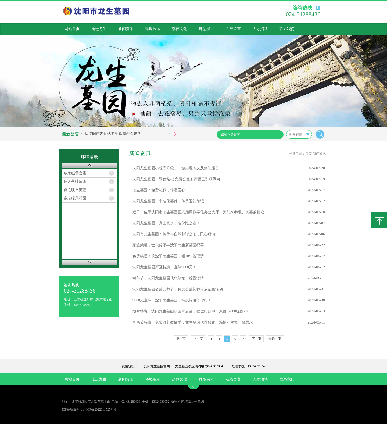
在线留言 (233, 29)
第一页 (181, 339)
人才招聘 (260, 29)
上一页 (198, 339)
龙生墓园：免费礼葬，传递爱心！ (160, 190)
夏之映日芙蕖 (75, 190)
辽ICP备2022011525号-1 (99, 409)
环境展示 (152, 29)
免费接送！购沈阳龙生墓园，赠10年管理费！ (170, 256)
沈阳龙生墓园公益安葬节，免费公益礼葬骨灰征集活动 (177, 289)
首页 (308, 154)
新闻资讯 (125, 29)
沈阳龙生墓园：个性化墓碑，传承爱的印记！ (170, 201)
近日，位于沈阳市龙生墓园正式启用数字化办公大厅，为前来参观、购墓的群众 (198, 212)
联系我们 (287, 29)
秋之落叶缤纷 (75, 181)
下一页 (256, 339)
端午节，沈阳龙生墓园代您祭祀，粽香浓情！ (170, 278)
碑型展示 (206, 29)
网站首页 (72, 29)
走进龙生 (98, 29)
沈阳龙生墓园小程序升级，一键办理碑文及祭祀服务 (175, 168)
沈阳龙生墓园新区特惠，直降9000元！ (164, 267)
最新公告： (72, 134)
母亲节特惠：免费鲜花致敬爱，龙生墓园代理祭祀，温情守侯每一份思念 (192, 322)
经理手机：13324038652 (249, 366)
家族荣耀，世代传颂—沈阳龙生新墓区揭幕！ (170, 245)
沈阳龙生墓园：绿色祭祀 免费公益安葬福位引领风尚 (176, 179)
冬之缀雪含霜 (75, 173)
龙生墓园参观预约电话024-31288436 (200, 366)
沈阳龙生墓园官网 (157, 366)
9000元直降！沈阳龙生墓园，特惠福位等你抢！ (172, 300)
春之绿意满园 (75, 198)
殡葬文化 (179, 29)
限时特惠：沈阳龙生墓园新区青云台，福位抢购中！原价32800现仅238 (190, 311)
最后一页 (274, 339)
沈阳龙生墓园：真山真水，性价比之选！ (166, 223)
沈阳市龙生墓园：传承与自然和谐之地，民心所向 (173, 234)
